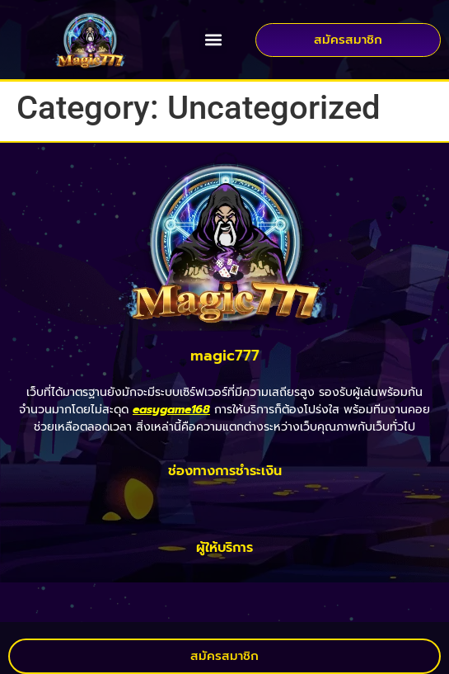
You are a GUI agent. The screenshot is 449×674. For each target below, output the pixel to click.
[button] (213, 40)
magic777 (225, 355)
